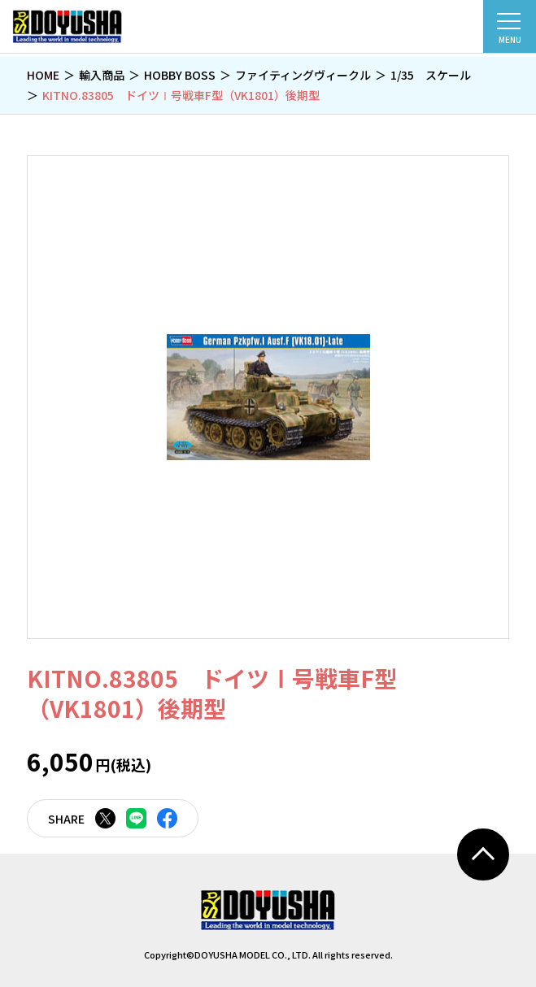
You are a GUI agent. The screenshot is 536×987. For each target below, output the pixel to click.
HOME (43, 75)
